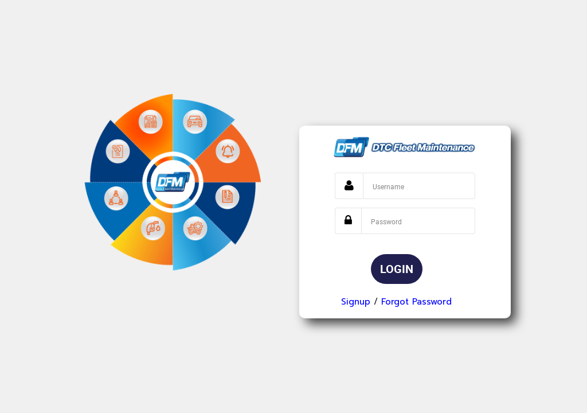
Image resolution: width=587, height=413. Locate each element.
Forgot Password (416, 301)
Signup (355, 301)
